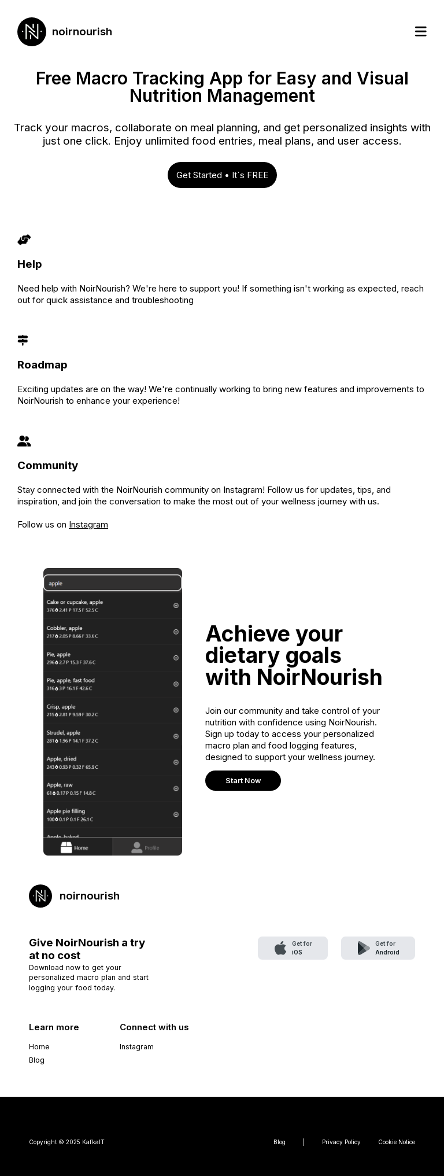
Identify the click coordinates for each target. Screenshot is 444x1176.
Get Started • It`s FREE (222, 174)
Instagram (88, 524)
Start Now (243, 780)
